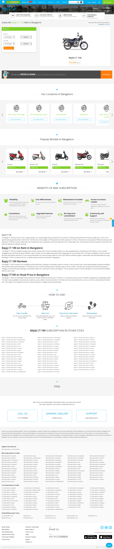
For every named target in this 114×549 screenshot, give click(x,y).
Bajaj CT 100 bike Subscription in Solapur (48, 367)
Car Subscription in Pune (8, 505)
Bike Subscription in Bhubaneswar (32, 458)
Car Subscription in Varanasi (31, 509)
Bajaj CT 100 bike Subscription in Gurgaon (48, 346)
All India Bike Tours (28, 518)
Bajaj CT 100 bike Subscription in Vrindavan (48, 371)
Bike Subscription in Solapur (9, 479)
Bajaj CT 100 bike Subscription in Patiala (12, 361)
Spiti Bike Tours (27, 516)
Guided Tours (41, 2)
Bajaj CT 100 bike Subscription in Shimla (84, 365)
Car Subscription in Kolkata (30, 498)
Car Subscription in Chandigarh (53, 490)
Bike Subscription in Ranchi (96, 475)
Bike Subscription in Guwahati (9, 464)
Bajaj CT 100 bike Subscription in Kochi (47, 352)
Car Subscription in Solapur (96, 505)
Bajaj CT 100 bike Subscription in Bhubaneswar (13, 340)
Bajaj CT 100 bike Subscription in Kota (11, 354)
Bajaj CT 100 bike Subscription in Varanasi (84, 369)
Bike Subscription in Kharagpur (9, 468)
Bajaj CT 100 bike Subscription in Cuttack (48, 342)
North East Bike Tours (72, 516)
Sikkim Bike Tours (92, 516)
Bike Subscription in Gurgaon (97, 462)
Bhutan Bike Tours (6, 518)
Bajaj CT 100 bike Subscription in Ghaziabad (85, 344)
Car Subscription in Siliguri (74, 505)
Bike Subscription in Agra (30, 456)
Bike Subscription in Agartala (9, 456)
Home (89, 10)
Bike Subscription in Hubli (74, 464)
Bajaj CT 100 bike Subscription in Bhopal (84, 337)
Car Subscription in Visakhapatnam (54, 509)
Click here (107, 24)
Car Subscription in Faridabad (97, 492)
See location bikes (16, 119)
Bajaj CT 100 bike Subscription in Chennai (84, 340)
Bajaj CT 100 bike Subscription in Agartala (12, 337)
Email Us (54, 529)
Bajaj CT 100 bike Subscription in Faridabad (49, 344)
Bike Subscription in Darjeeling (53, 460)
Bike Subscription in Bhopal (8, 458)
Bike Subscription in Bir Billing (53, 458)
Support (27, 539)
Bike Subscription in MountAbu (97, 471)
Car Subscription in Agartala (9, 488)
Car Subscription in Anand (52, 488)
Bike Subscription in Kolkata (53, 468)
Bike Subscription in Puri (52, 475)
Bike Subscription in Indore (8, 466)
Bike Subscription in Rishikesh (9, 477)
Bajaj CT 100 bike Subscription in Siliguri (12, 367)
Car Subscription (15, 449)
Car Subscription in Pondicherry (76, 503)
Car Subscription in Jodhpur (75, 496)
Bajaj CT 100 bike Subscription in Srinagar (84, 367)
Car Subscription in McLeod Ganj (10, 501)
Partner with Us (29, 529)
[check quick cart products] (99, 2)
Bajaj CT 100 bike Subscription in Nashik (48, 359)
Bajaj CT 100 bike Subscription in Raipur (48, 363)
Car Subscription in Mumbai (53, 501)
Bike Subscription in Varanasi (31, 481)
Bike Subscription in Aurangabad (76, 456)
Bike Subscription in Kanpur (96, 466)
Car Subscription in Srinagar (9, 507)
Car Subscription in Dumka (74, 492)
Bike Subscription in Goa (74, 462)
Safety (27, 534)
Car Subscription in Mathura (97, 498)
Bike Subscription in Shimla (52, 477)
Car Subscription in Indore (30, 496)
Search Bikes (9, 48)
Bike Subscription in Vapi (8, 481)
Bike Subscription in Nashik (74, 473)
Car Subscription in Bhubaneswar (32, 490)
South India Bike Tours (72, 518)
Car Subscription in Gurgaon (53, 494)
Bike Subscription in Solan (96, 477)
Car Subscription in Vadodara (9, 509)
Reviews (64, 2)
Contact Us (51, 2)
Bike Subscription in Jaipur (30, 466)
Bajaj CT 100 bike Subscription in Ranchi (84, 363)
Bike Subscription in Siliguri (74, 477)
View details (20, 172)
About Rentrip (6, 527)
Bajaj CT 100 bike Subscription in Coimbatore (13, 342)
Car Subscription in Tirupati (52, 507)
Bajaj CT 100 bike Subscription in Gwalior (12, 348)
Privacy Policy (6, 539)
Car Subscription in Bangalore (97, 488)
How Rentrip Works (7, 532)
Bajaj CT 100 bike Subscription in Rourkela (48, 365)
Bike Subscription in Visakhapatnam (55, 481)
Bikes (94, 10)
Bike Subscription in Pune (30, 475)
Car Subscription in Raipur (30, 505)
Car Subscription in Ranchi (52, 505)
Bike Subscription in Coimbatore (10, 460)
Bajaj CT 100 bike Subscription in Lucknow (84, 354)
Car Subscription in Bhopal (8, 490)
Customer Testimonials (32, 527)
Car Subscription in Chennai (75, 490)
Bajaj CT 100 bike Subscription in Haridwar (48, 348)
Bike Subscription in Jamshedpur (54, 466)
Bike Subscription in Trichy (74, 479)
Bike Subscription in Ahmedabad (54, 456)
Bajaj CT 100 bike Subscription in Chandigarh (49, 340)
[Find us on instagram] (110, 528)
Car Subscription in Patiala (30, 503)
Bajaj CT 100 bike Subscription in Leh (47, 354)
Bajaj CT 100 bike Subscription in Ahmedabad (49, 337)
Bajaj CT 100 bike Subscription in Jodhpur (48, 350)
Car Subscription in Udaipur (97, 507)
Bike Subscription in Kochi (30, 468)
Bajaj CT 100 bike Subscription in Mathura (48, 357)
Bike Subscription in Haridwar (53, 464)
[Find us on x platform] (106, 528)
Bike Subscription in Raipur (74, 475)
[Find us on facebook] (102, 528)
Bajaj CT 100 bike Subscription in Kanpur (84, 350)
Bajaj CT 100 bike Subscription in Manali (12, 357)
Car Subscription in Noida (8, 503)
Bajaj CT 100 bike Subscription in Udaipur (12, 369)
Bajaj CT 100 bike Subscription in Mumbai (84, 357)
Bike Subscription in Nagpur (31, 473)
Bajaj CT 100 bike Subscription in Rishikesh (12, 365)
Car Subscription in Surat (30, 507)
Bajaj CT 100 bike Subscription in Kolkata (84, 352)
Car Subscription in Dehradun (31, 492)
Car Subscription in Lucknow (75, 498)
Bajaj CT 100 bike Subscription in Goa (11, 346)
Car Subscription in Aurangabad (76, 488)
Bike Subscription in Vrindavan (75, 481)
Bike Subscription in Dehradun (75, 460)
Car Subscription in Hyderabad (9, 496)
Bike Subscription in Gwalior (31, 464)
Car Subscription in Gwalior (96, 494)
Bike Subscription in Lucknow (9, 471)
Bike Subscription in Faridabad (9, 462)
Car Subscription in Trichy (74, 507)
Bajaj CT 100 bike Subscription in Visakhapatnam (14, 371)
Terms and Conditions (8, 537)
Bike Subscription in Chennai (97, 458)
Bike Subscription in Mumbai (9, 473)
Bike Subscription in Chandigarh (76, 458)
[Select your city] (108, 2)
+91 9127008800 (58, 536)
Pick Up (5, 34)
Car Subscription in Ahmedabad (32, 488)
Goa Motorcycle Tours (50, 518)
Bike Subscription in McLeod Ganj (76, 471)
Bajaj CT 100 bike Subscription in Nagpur (12, 359)
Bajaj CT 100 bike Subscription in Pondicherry (85, 361)
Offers (58, 2)
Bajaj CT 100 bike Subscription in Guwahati (84, 346)
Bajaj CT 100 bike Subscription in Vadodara (48, 369)
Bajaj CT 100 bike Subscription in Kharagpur (13, 352)
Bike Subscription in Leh (96, 468)
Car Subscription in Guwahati (75, 494)
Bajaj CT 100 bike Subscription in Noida (84, 359)
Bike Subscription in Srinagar (31, 479)
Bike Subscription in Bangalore (97, 456)
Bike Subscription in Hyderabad (98, 464)
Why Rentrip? (5, 529)
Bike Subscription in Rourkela (31, 477)
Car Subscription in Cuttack (8, 492)
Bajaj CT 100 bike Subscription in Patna (47, 361)
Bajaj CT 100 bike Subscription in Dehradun (85, 342)
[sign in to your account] (92, 2)
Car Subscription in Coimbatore (98, 490)
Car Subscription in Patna (52, 503)
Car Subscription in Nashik (96, 501)
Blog (34, 2)
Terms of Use (29, 532)
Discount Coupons (30, 537)
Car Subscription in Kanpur (96, 496)
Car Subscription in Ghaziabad (9, 494)
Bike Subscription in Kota (74, 468)
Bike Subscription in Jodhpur (75, 466)
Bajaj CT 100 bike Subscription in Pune (11, 363)
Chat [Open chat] (109, 545)
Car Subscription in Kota (52, 498)
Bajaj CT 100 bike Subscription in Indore (84, 348)
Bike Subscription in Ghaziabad (53, 462)
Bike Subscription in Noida (96, 473)
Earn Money (106, 75)
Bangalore (99, 10)
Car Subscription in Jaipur (52, 496)
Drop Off (6, 41)
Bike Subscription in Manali (30, 471)
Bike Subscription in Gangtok (31, 462)
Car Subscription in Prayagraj (97, 503)
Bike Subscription (6, 449)
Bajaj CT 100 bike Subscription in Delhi (11, 344)
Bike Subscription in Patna (8, 475)
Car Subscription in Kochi (8, 498)
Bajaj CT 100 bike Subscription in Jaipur (11, 350)
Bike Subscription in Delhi (96, 460)
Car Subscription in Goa (30, 494)
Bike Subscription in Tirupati (53, 479)
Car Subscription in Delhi (52, 492)
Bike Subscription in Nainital (53, 473)
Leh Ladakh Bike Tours (7, 516)
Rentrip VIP (26, 2)
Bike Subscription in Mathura (53, 471)
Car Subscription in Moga (30, 501)
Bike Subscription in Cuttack (31, 460)
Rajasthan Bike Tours (50, 516)
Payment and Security (8, 534)
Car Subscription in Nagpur (74, 501)
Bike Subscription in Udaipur (97, 479)
